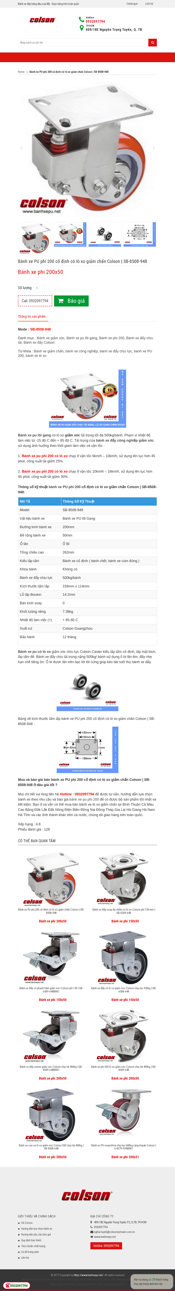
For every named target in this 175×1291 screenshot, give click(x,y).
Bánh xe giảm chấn (49, 351)
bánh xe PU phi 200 (65, 487)
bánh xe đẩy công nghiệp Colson (106, 1284)
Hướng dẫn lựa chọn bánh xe (36, 1228)
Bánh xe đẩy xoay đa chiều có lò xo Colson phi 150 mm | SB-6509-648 (124, 911)
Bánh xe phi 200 (111, 338)
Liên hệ (149, 3)
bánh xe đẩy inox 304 (90, 1279)
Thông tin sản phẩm (32, 316)
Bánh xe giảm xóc (51, 338)
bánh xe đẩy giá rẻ (77, 1284)
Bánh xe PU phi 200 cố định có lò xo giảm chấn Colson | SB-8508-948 (51, 911)
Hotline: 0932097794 (106, 1246)
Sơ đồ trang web (30, 1251)
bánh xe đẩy (51, 1279)
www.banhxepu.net (105, 1237)
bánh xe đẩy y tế (134, 1279)
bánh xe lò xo (36, 356)
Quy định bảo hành (31, 1240)
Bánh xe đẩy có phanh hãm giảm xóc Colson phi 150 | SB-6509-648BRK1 (51, 989)
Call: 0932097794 (35, 301)
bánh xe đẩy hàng (68, 1279)
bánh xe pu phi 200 (84, 799)
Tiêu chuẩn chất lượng (33, 1246)
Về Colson (27, 1222)
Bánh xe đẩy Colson (39, 342)
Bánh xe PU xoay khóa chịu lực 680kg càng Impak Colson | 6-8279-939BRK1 (123, 1147)
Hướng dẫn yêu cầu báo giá (36, 1234)
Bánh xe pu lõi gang (81, 338)
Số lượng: (25, 287)
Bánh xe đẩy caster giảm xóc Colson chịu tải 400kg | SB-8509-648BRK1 (51, 1068)
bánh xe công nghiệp (81, 351)
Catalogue (132, 3)
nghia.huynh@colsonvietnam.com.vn (114, 1232)
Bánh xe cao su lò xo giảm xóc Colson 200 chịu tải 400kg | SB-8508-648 (51, 1147)
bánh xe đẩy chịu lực (116, 351)
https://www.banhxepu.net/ (88, 1275)
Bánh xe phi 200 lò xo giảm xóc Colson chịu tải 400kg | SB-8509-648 (123, 1068)
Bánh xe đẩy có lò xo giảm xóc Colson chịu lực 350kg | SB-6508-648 (123, 989)
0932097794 (95, 21)
